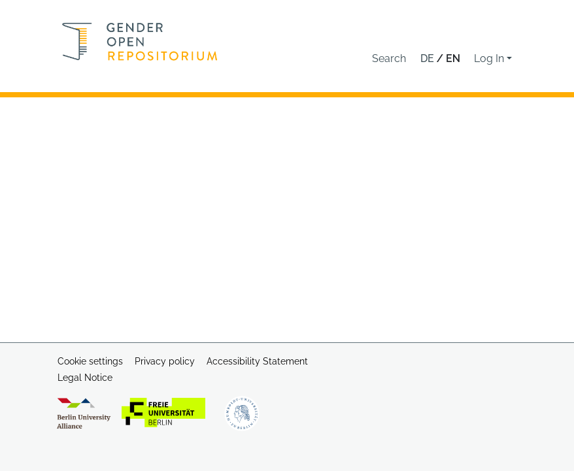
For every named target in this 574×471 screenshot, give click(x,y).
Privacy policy (165, 361)
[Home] (139, 41)
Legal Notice (85, 377)
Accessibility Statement (257, 361)
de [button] (428, 58)
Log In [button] (490, 58)
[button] (389, 59)
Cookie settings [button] (90, 361)
